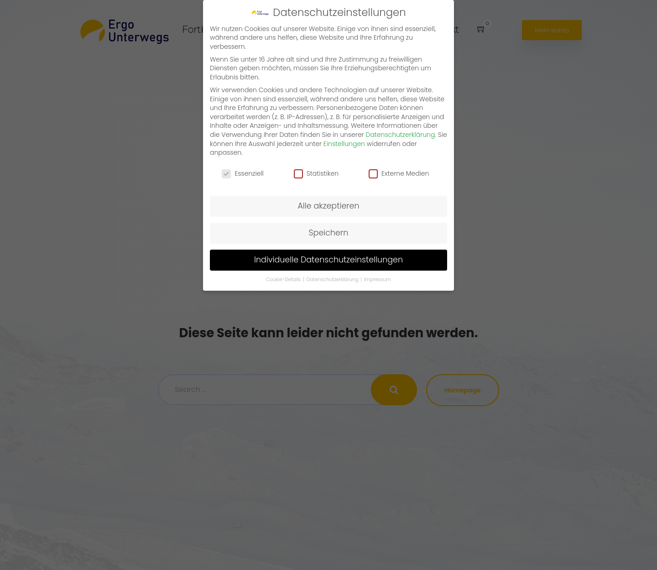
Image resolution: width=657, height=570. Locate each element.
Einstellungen (344, 143)
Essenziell (242, 173)
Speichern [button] (329, 232)
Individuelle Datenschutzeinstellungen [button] (328, 259)
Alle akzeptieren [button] (328, 205)
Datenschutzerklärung (400, 134)
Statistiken (316, 173)
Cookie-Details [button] (284, 279)
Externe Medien (399, 173)
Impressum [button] (377, 279)
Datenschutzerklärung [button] (333, 279)
